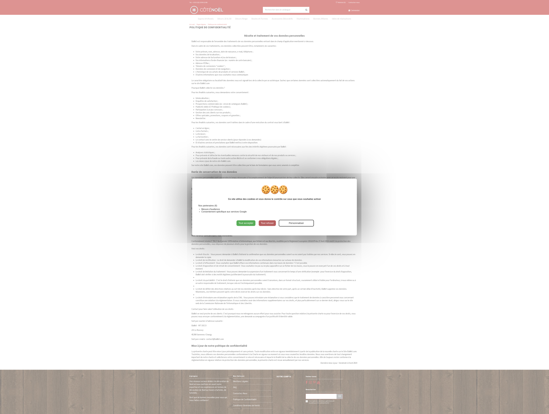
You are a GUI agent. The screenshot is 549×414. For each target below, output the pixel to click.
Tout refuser (267, 223)
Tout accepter (246, 223)
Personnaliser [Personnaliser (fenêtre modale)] (296, 223)
